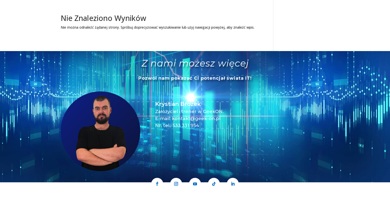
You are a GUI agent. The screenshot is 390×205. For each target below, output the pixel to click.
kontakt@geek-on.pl (196, 118)
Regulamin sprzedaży (252, 202)
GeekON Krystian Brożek (173, 202)
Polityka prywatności (214, 202)
